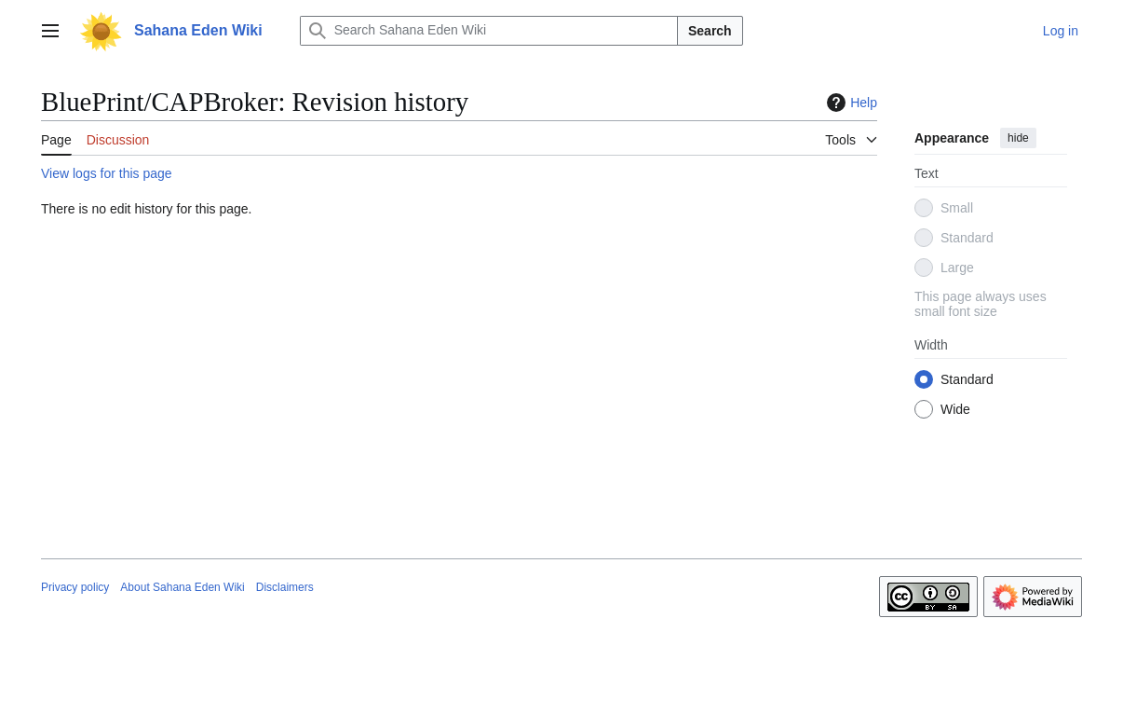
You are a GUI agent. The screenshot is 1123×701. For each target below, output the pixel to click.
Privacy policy (75, 587)
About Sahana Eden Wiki (182, 587)
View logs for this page (106, 173)
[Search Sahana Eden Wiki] (489, 31)
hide (1018, 137)
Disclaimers (285, 587)
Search (710, 30)
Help (849, 102)
